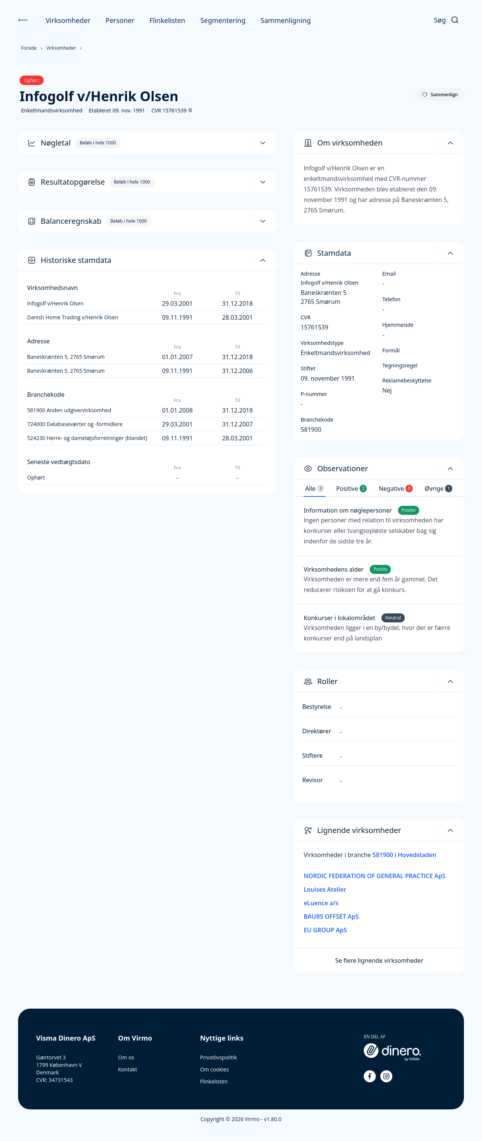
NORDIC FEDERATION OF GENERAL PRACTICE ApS (374, 876)
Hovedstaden (417, 855)
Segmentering (223, 20)
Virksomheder (68, 20)
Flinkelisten (167, 20)
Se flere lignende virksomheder (379, 960)
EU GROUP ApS (325, 930)
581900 (383, 855)
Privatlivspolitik (218, 1057)
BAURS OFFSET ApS (331, 916)
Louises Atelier (325, 889)
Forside (29, 48)
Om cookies (214, 1069)
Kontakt (127, 1069)
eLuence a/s (321, 903)
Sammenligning (286, 20)
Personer (119, 20)
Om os (126, 1057)
